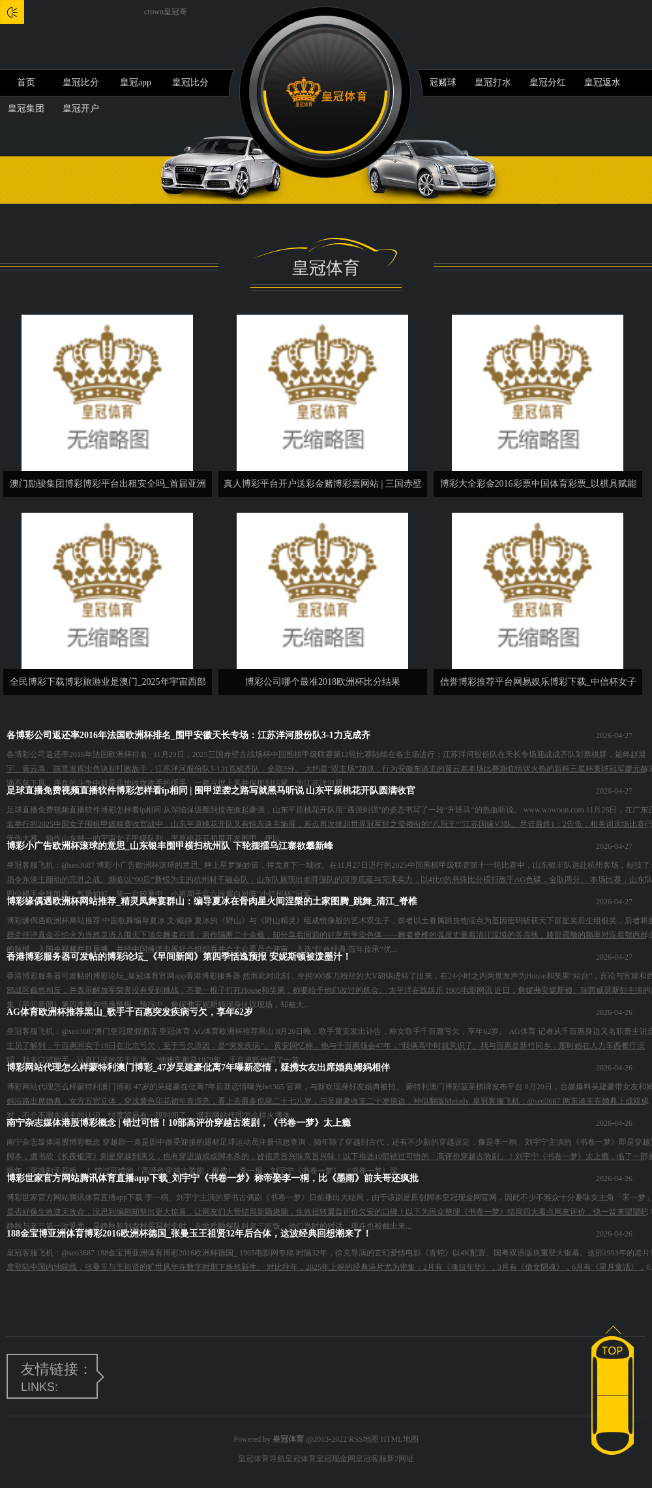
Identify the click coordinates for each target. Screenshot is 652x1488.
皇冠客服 (371, 1458)
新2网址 (400, 1458)
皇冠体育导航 (261, 1458)
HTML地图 (400, 1439)
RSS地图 (363, 1439)
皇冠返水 (602, 82)
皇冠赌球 (438, 82)
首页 (26, 82)
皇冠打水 (493, 82)
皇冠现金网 (335, 1458)
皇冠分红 (547, 82)
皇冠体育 (300, 1458)
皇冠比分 (81, 82)
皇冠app (135, 82)
